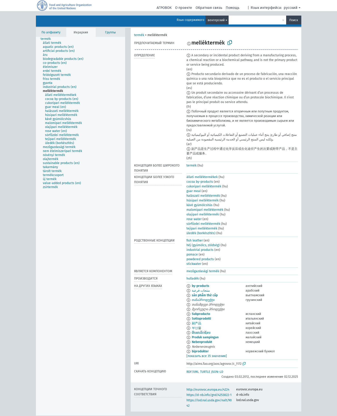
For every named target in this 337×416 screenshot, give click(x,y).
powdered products (200, 259)
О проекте (183, 8)
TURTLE (205, 372)
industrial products (199, 250)
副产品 (196, 323)
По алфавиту (50, 32)
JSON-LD (217, 372)
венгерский (216, 20)
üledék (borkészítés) (200, 233)
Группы (110, 32)
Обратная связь (209, 8)
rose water (194, 219)
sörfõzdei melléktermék (203, 224)
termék (139, 35)
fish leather (194, 240)
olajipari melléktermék (202, 214)
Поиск (293, 20)
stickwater (193, 264)
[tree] (80, 226)
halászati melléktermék (203, 196)
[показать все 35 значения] (206, 356)
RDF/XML (192, 372)
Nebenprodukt (202, 342)
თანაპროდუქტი (203, 300)
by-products (200, 286)
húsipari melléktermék (202, 200)
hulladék (192, 278)
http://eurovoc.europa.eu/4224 (207, 390)
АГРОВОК (164, 8)
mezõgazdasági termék (202, 271)
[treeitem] (47, 39)
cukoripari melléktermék (203, 186)
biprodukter (200, 351)
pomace (192, 254)
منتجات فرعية (201, 290)
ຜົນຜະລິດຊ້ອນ (201, 333)
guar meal (193, 191)
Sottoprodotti (201, 319)
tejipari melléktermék (201, 228)
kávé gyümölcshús (199, 205)
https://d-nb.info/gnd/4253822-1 (209, 395)
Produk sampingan (205, 337)
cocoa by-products (199, 182)
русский (291, 8)
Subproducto (201, 314)
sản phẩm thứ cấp (205, 295)
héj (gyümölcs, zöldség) (203, 245)
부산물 (196, 328)
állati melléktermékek (202, 177)
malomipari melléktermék (204, 210)
